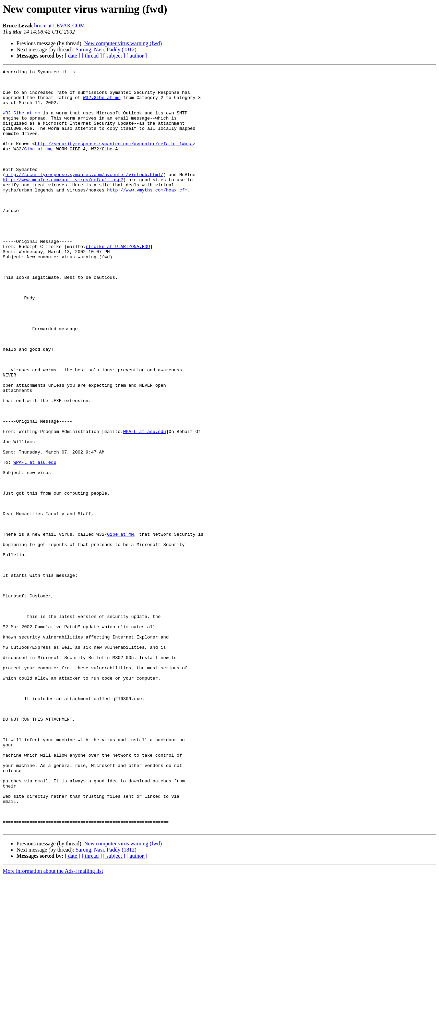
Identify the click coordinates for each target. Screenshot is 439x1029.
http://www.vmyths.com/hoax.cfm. (148, 214)
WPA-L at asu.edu (144, 504)
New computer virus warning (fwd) (123, 43)
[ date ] (72, 56)
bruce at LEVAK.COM (59, 25)
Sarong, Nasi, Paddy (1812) (105, 49)
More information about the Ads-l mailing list (53, 1023)
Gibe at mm (37, 165)
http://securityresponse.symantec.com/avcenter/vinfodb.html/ (84, 196)
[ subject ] (114, 56)
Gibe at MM (120, 627)
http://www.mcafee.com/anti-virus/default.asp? (63, 202)
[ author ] (137, 56)
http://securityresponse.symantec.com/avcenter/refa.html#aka (114, 159)
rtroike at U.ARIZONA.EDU (118, 282)
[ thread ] (92, 56)
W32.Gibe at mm (101, 103)
